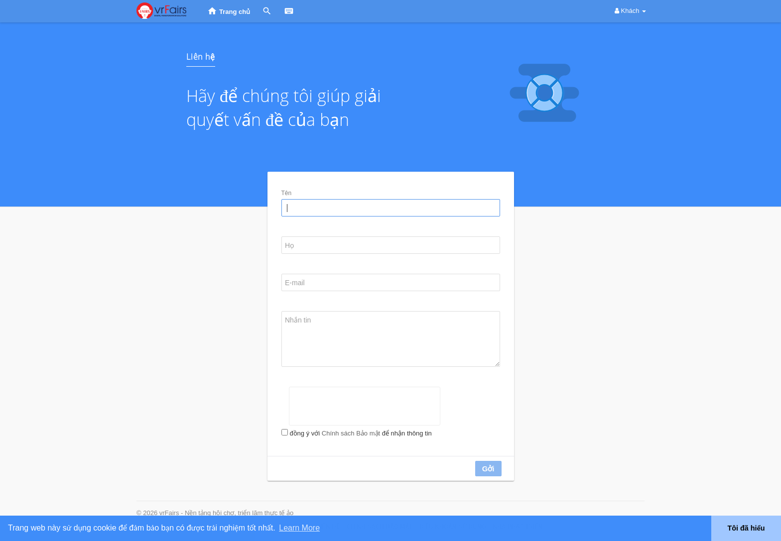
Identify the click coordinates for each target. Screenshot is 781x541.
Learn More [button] (299, 528)
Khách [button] (630, 10)
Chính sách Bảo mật (351, 433)
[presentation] (364, 406)
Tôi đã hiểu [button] (746, 528)
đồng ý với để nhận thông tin (360, 433)
